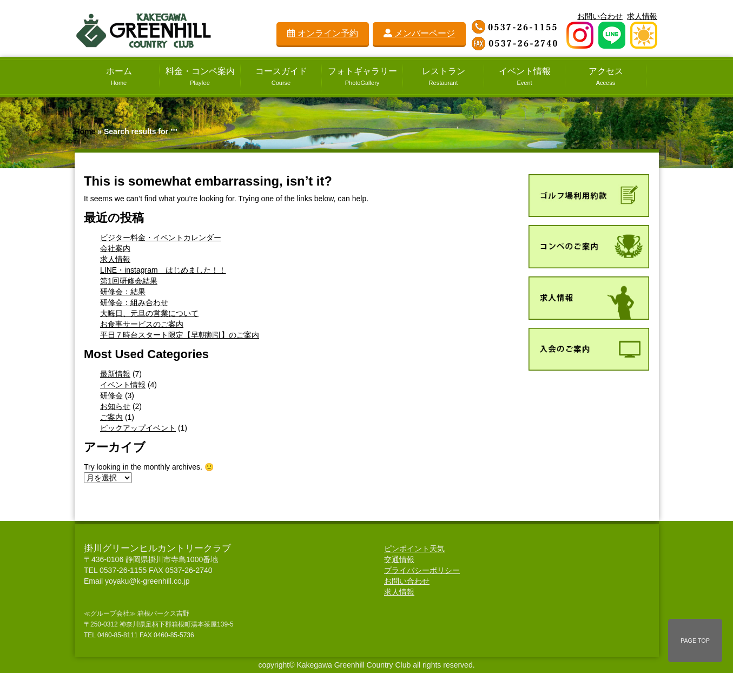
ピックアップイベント (138, 428)
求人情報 (642, 16)
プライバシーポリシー (422, 570)
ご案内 (111, 417)
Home (85, 131)
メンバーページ (419, 33)
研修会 (111, 395)
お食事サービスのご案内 (141, 324)
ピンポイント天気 (414, 548)
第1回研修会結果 (128, 280)
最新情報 (115, 374)
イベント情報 (123, 384)
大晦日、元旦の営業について (149, 313)
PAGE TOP (695, 640)
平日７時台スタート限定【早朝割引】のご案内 (179, 335)
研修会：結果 (123, 291)
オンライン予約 (322, 33)
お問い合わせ (600, 16)
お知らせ (115, 406)
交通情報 (399, 559)
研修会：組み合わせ (134, 302)
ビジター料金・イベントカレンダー (160, 237)
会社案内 (115, 248)
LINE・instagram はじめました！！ (163, 270)
